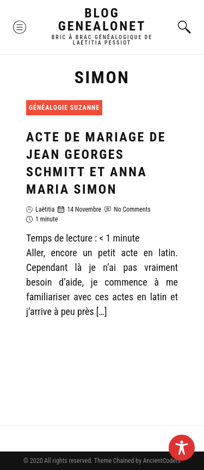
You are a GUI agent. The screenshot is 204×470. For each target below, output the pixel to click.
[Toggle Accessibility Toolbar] (182, 448)
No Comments (132, 209)
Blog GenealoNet (102, 20)
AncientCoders (161, 461)
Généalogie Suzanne (64, 108)
